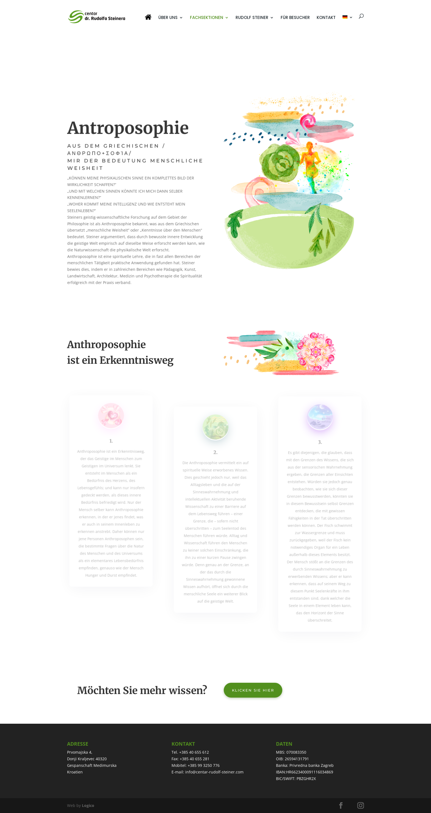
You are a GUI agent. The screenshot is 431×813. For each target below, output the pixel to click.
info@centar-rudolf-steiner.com (214, 772)
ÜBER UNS (168, 18)
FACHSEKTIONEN (206, 18)
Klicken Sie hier (253, 690)
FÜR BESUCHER (295, 18)
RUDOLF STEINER (252, 18)
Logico (88, 805)
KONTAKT (326, 18)
